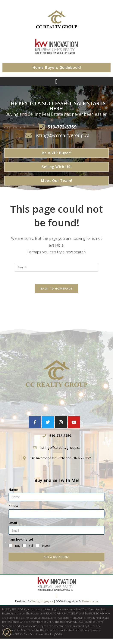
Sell (31, 546)
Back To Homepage (56, 289)
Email (13, 523)
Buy (17, 546)
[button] (56, 81)
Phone (13, 506)
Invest (46, 546)
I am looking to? (21, 540)
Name (13, 490)
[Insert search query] (56, 267)
